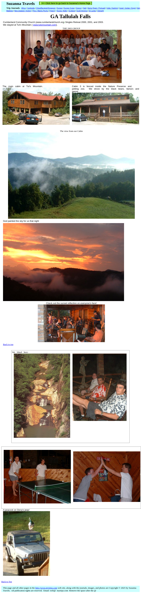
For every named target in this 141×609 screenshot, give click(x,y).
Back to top (8, 344)
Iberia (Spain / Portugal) (96, 8)
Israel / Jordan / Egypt (127, 8)
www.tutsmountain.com (44, 25)
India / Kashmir (112, 8)
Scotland (71, 11)
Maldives (9, 11)
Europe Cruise (69, 8)
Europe (59, 8)
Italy (138, 8)
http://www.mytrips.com (46, 588)
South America (82, 11)
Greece (78, 8)
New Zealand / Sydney (22, 11)
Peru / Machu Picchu (40, 11)
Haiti (84, 8)
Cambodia (31, 8)
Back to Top (6, 581)
